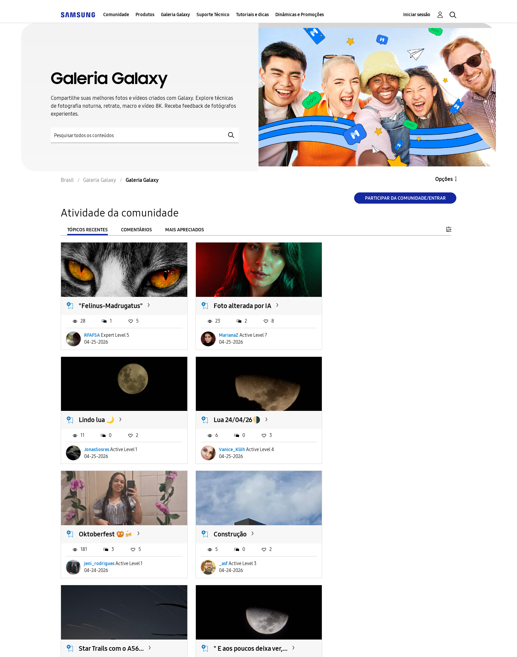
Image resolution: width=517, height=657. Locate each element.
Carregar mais (84, 604)
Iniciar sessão (416, 14)
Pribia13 (227, 563)
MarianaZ (228, 335)
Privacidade (218, 643)
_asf (357, 449)
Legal (262, 643)
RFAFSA (92, 335)
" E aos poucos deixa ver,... (250, 534)
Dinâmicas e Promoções (299, 14)
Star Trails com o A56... (111, 534)
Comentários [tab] (136, 230)
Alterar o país (308, 643)
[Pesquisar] (145, 135)
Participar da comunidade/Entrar (405, 198)
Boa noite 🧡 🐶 (371, 534)
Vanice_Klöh (97, 449)
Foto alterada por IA (242, 306)
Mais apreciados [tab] (184, 230)
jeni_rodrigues (234, 449)
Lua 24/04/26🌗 (102, 420)
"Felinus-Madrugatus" (111, 306)
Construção (364, 420)
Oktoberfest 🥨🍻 (240, 420)
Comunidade (116, 14)
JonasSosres (365, 335)
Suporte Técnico (213, 14)
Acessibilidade (90, 643)
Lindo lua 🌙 (365, 306)
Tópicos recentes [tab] (87, 230)
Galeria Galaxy (175, 14)
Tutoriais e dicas (252, 14)
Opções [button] (444, 179)
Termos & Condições (155, 643)
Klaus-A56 (95, 563)
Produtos (145, 14)
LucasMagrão (366, 563)
